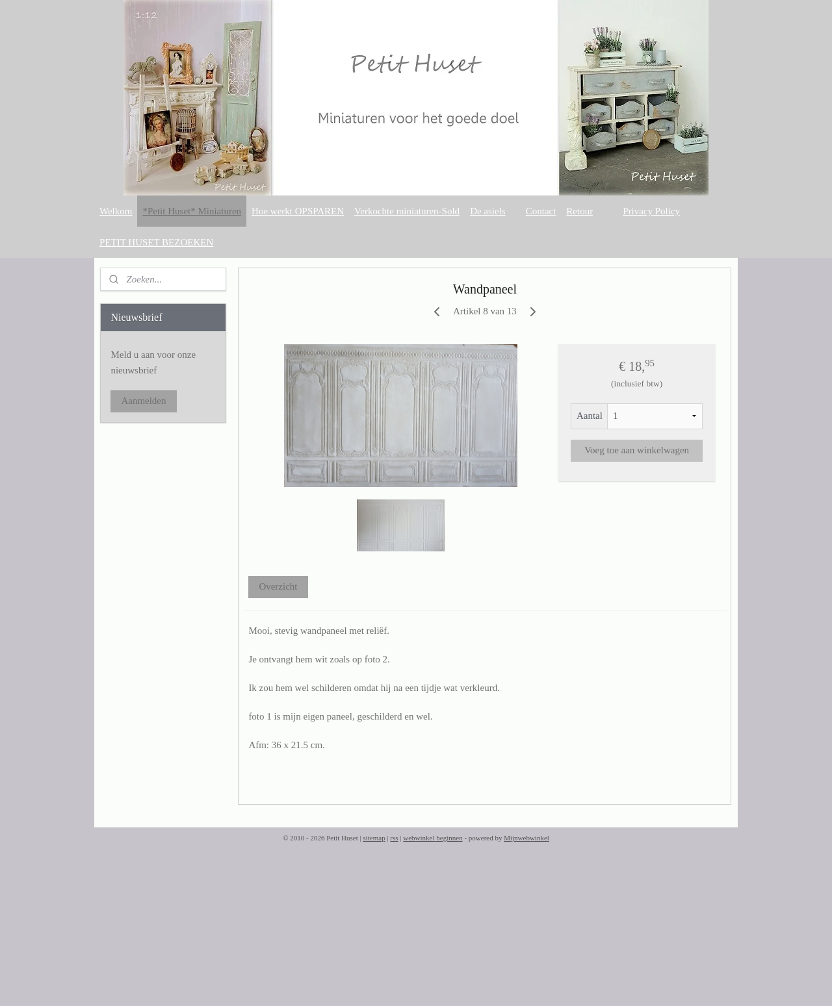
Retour (579, 211)
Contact (541, 211)
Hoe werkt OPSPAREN (298, 211)
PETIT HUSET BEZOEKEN (156, 242)
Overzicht (278, 586)
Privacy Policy (651, 211)
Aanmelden (143, 401)
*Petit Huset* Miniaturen (191, 211)
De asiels (488, 211)
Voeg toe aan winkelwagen (636, 450)
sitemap (374, 838)
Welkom (115, 211)
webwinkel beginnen (432, 838)
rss (394, 838)
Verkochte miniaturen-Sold (407, 211)
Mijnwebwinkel (526, 838)
